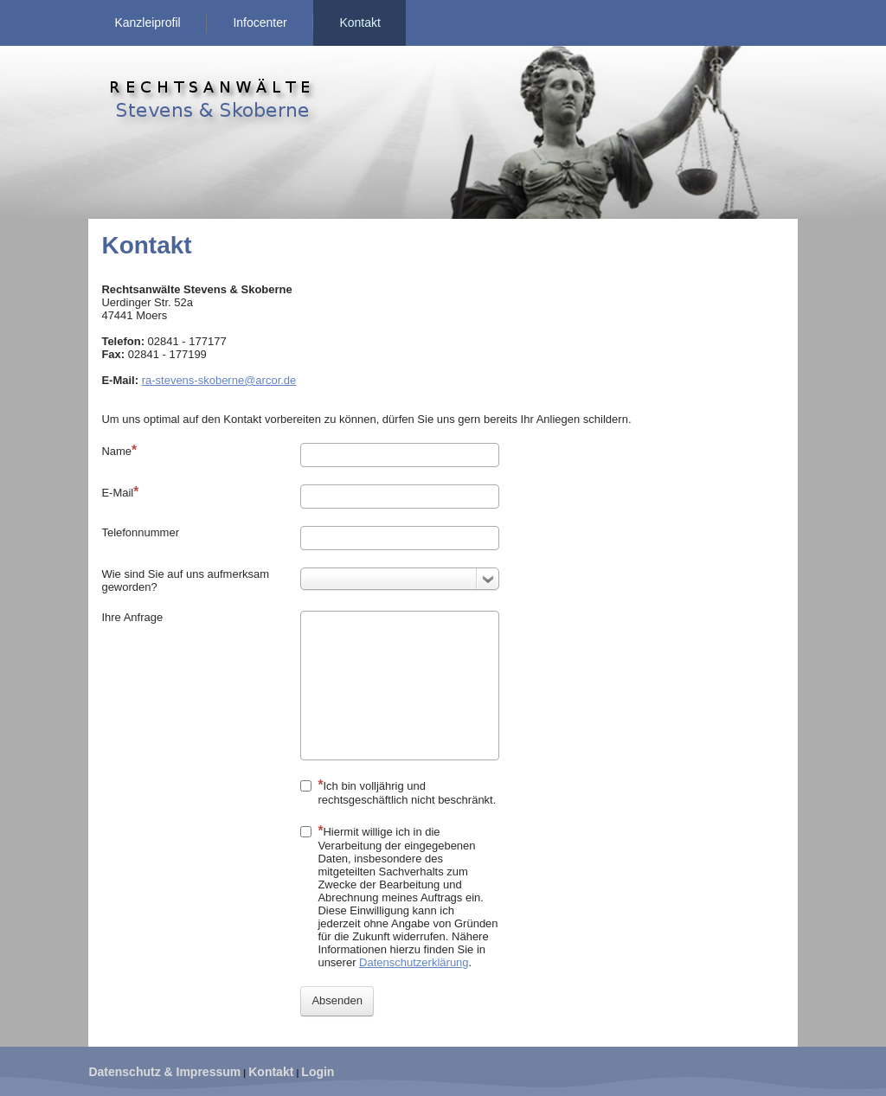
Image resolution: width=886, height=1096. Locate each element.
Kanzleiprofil (147, 22)
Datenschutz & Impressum (164, 1072)
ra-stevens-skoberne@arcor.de (219, 380)
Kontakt (359, 22)
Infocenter (259, 22)
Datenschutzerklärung (413, 962)
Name (119, 450)
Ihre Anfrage (132, 617)
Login (317, 1072)
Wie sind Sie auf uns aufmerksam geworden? (185, 580)
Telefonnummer (140, 532)
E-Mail (119, 491)
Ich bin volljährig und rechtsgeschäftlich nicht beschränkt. (398, 792)
